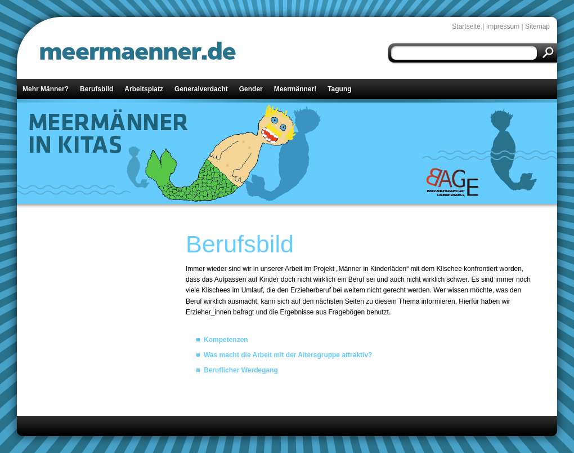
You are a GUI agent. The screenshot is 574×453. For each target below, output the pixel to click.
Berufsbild (96, 89)
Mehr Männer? (46, 89)
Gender (251, 89)
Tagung (339, 89)
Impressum (502, 26)
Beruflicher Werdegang (241, 370)
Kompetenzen (226, 340)
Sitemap (537, 26)
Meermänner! (295, 89)
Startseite (466, 26)
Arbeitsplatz (143, 89)
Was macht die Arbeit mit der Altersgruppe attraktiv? (288, 355)
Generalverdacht (201, 89)
